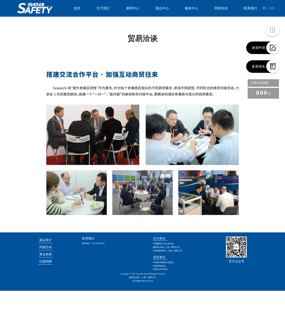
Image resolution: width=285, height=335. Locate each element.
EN (272, 8)
